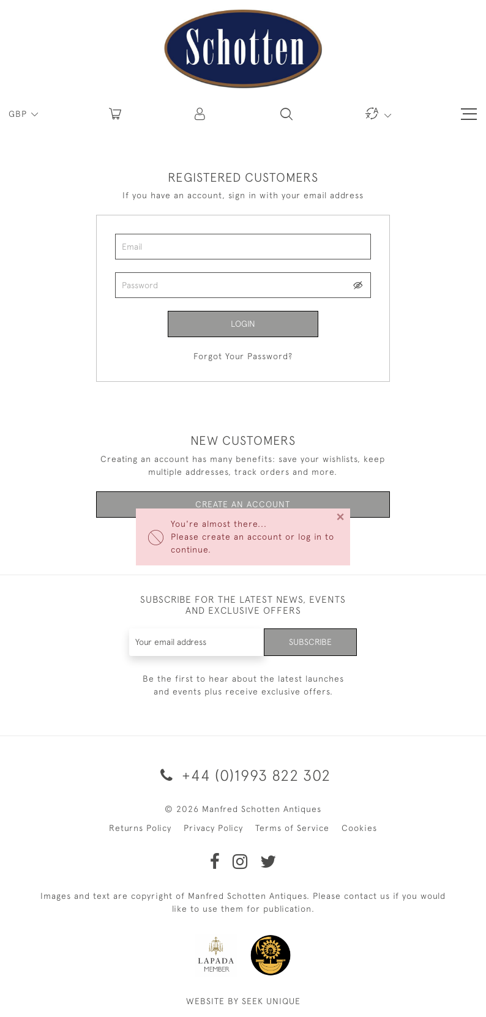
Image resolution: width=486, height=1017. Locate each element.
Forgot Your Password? (243, 356)
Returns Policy (140, 828)
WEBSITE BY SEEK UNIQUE (243, 1001)
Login (243, 324)
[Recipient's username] (197, 642)
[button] (200, 114)
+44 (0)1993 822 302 (243, 775)
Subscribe (310, 642)
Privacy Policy (213, 828)
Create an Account (242, 504)
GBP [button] (19, 114)
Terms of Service (292, 828)
